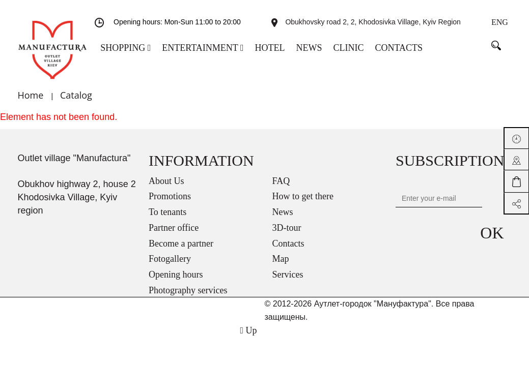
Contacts (288, 243)
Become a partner (181, 243)
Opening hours (176, 274)
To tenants (167, 212)
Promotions (170, 196)
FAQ (281, 181)
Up (248, 330)
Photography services (188, 290)
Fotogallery (170, 259)
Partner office (174, 228)
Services (287, 274)
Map (280, 259)
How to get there (302, 196)
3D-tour (286, 228)
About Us (166, 181)
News (282, 212)
